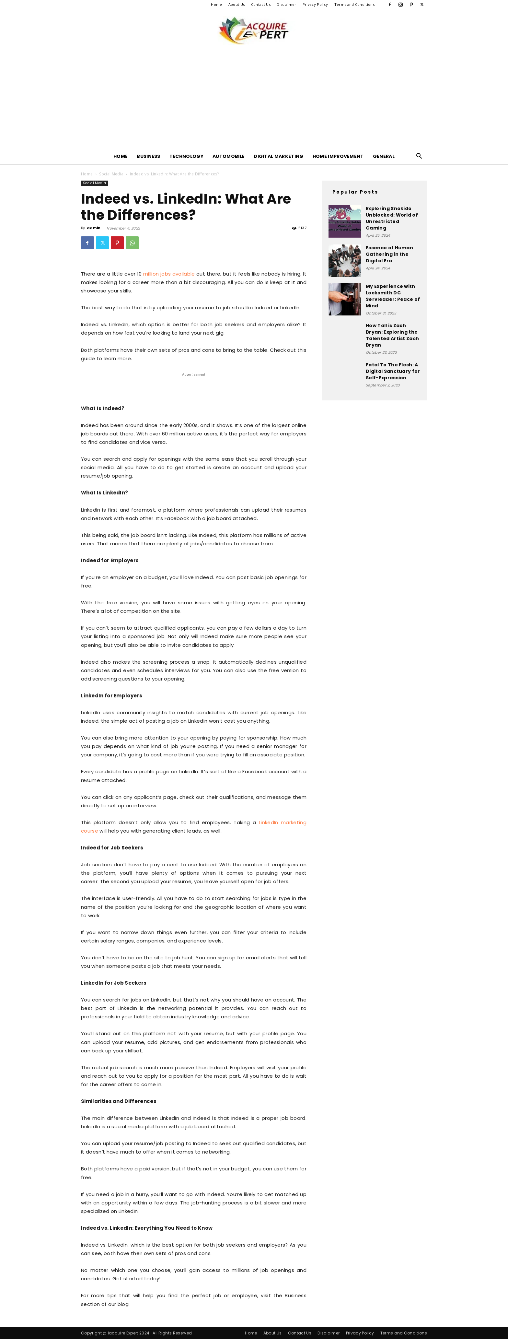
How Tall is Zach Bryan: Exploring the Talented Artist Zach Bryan (392, 335)
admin (94, 228)
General (384, 156)
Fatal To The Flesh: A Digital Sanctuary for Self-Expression (393, 371)
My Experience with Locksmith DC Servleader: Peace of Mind (393, 296)
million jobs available (169, 273)
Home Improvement (338, 156)
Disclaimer (286, 4)
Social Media (111, 174)
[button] (419, 157)
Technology (186, 156)
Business (148, 156)
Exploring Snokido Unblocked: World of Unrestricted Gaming (392, 218)
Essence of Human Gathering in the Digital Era (389, 254)
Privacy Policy (315, 4)
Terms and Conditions (354, 4)
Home (216, 4)
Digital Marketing (278, 156)
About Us (236, 4)
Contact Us (261, 4)
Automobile (229, 156)
